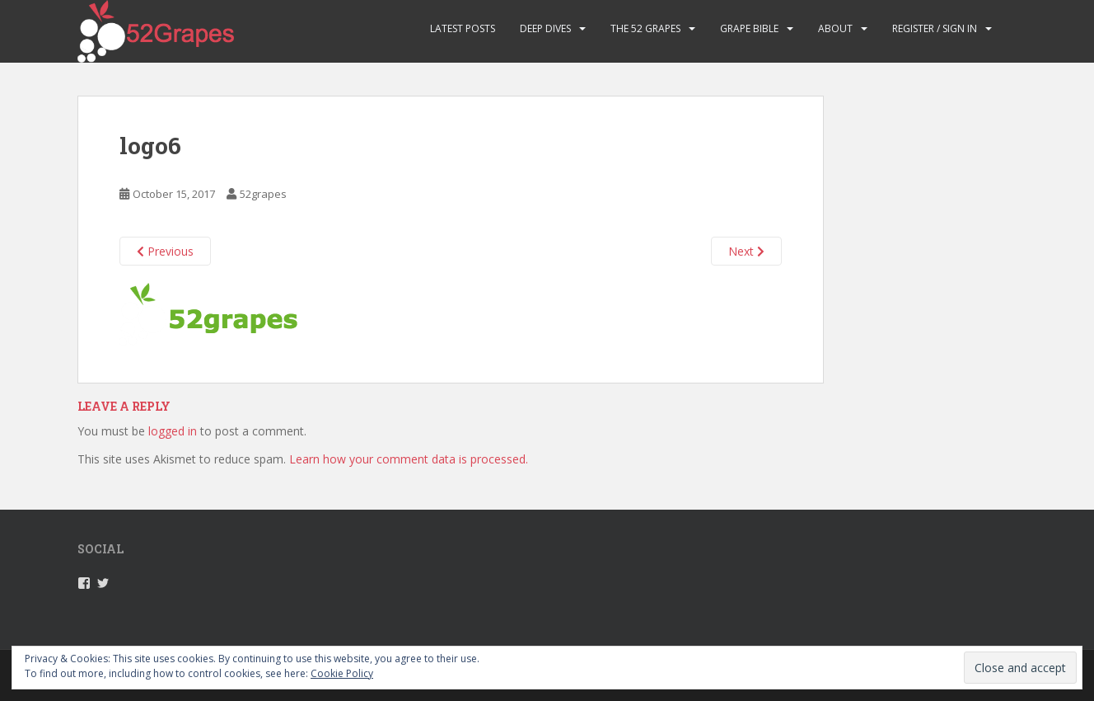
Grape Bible (749, 28)
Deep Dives (545, 28)
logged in (172, 431)
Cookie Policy (342, 673)
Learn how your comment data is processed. (408, 459)
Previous (165, 251)
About (835, 28)
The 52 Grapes (645, 28)
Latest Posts (462, 28)
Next (746, 251)
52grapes (263, 193)
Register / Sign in (934, 28)
